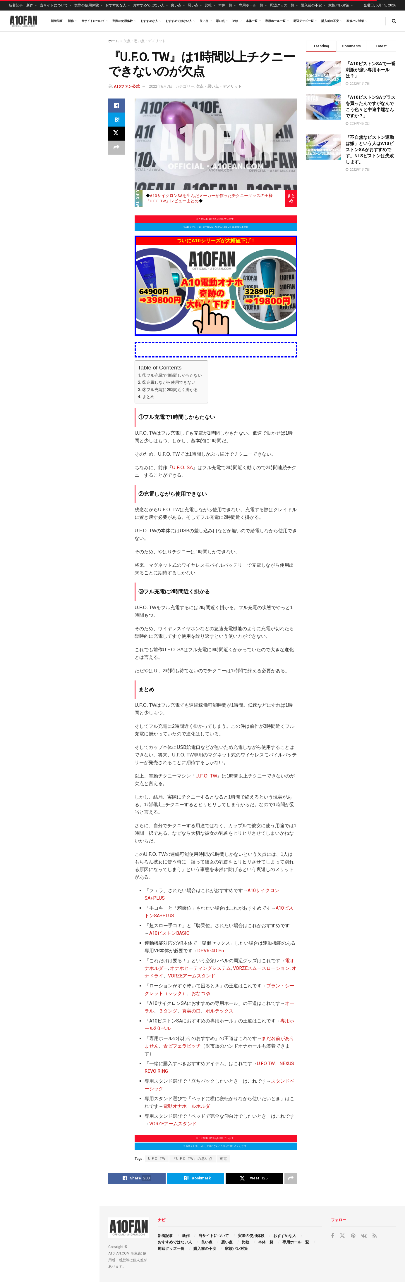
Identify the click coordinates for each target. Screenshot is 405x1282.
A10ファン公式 (127, 86)
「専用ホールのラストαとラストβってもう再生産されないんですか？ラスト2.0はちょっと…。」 (62, 207)
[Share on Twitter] (116, 134)
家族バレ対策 (338, 5)
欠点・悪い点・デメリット (144, 41)
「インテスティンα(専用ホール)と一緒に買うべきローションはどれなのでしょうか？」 (62, 240)
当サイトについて (54, 5)
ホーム (113, 41)
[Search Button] (394, 21)
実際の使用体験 (86, 5)
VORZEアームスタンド (191, 976)
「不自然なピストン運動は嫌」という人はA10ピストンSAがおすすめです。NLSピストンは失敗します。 (370, 150)
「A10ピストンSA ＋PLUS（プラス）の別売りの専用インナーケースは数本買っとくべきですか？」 (61, 447)
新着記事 (16, 5)
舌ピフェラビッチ (182, 1046)
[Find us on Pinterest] (353, 1236)
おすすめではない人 (148, 5)
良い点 (176, 5)
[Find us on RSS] (375, 1236)
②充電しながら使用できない (168, 382)
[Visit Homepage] (23, 21)
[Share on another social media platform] (116, 148)
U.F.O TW (266, 1063)
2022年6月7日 (161, 86)
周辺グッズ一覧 (282, 5)
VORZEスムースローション (261, 968)
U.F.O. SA (182, 467)
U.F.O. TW (206, 775)
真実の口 (191, 1011)
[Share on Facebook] (116, 106)
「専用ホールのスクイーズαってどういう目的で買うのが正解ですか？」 (63, 413)
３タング (168, 1011)
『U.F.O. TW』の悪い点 (192, 1159)
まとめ (148, 396)
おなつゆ (200, 993)
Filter (86, 37)
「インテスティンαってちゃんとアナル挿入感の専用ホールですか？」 (63, 174)
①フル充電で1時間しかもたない (172, 375)
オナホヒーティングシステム (200, 968)
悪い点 (193, 5)
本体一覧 (225, 5)
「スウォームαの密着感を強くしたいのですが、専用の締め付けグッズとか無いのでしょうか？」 (63, 304)
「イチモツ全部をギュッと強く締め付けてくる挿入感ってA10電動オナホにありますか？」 (61, 141)
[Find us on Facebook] (332, 1236)
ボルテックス (219, 1011)
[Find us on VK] (364, 1236)
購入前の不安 (311, 5)
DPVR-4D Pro (211, 950)
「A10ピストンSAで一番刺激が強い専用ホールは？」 (370, 70)
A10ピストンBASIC (169, 933)
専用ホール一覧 (251, 5)
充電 (223, 1159)
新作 (29, 5)
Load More (49, 478)
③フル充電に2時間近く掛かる (170, 389)
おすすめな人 (115, 5)
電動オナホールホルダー (189, 1106)
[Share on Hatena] (116, 120)
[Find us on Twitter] (342, 1235)
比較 (208, 5)
